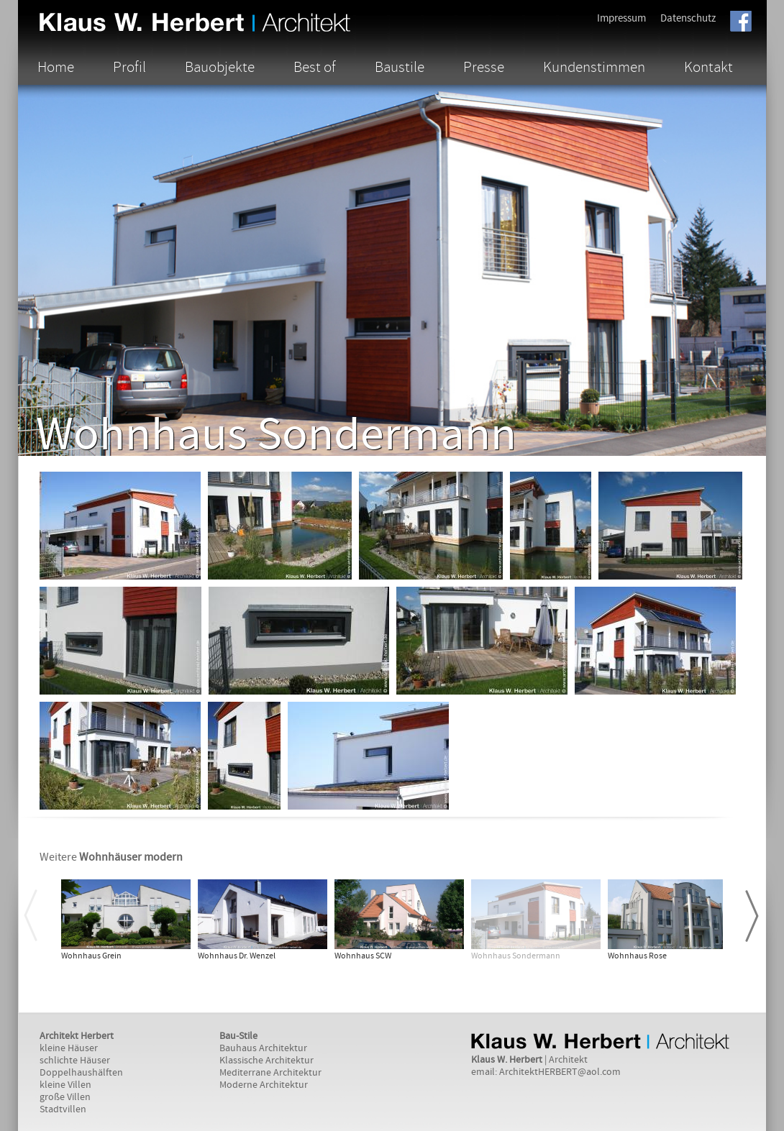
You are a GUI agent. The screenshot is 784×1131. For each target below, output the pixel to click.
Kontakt (708, 66)
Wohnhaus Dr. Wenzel (236, 956)
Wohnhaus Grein (91, 956)
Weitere (111, 857)
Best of (314, 66)
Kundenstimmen (594, 66)
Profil (129, 66)
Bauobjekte (220, 66)
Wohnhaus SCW (362, 956)
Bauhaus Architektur (263, 1048)
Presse (483, 66)
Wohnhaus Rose (637, 956)
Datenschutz (688, 18)
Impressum (621, 18)
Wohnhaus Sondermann (515, 956)
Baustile (399, 66)
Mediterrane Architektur (270, 1072)
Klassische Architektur (266, 1060)
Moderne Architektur (263, 1085)
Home (55, 66)
